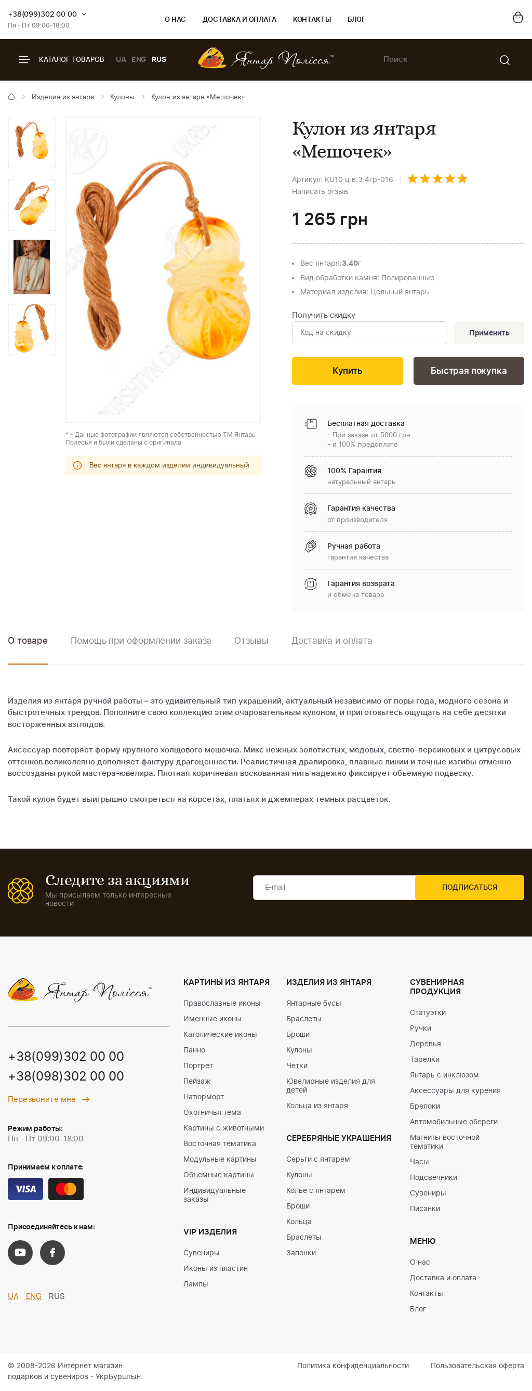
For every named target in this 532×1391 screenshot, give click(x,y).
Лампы (195, 1285)
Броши (298, 1035)
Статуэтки (428, 1013)
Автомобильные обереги (454, 1122)
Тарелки (425, 1060)
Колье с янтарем (315, 1191)
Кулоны (122, 97)
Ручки (420, 1029)
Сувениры (201, 1253)
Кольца (299, 1222)
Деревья (425, 1044)
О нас (175, 20)
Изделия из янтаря (63, 97)
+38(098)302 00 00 (66, 1078)
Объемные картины (218, 1175)
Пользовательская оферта (477, 1366)
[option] (32, 142)
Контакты (312, 20)
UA (121, 59)
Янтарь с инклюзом (444, 1076)
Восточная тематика (219, 1144)
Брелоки (425, 1107)
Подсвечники (433, 1178)
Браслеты (304, 1019)
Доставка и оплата (239, 20)
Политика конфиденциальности (353, 1366)
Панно (194, 1051)
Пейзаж (197, 1082)
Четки (297, 1066)
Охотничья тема (212, 1113)
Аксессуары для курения (455, 1091)
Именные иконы (212, 1019)
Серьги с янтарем (318, 1160)
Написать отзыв (320, 192)
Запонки (301, 1253)
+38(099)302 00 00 (42, 14)
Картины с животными (223, 1129)
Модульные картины (220, 1160)
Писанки (425, 1209)
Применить (488, 333)
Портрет (198, 1066)
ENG (139, 59)
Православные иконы (222, 1004)
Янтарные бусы (313, 1004)
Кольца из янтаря (317, 1106)
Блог (357, 20)
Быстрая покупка (469, 372)
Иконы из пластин (215, 1269)
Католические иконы (220, 1035)
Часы (419, 1162)
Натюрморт (203, 1097)
